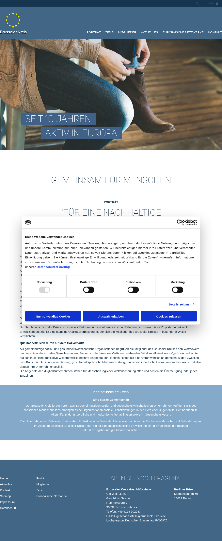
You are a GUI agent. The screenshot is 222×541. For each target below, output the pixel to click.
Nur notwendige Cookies (53, 316)
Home (4, 478)
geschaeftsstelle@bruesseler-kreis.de (141, 516)
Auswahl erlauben (111, 316)
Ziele (109, 32)
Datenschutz (8, 508)
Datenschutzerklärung (53, 266)
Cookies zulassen (168, 316)
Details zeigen (179, 304)
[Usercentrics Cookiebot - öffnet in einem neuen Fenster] (179, 222)
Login (210, 3)
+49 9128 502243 (129, 511)
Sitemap (5, 496)
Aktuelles (149, 32)
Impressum (7, 502)
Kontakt (215, 32)
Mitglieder (127, 32)
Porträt (94, 32)
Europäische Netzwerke (183, 32)
